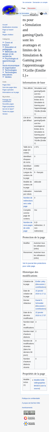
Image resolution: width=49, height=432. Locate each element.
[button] (3, 42)
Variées (8, 77)
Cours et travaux (7, 43)
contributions (40, 287)
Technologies (11, 70)
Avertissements (27, 408)
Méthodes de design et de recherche (9, 54)
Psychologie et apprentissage (10, 60)
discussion (40, 284)
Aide (43, 13)
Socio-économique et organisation (10, 66)
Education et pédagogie (9, 48)
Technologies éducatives (9, 73)
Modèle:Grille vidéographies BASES (39, 383)
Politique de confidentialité (31, 398)
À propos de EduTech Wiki (31, 403)
